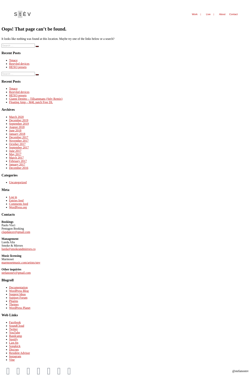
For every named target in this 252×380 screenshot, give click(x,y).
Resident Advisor (19, 353)
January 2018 (17, 133)
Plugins (13, 301)
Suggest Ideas (17, 294)
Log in (13, 197)
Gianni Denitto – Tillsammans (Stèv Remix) (35, 98)
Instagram (15, 356)
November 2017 (19, 140)
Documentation (18, 287)
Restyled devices (19, 63)
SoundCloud (16, 325)
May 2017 (15, 154)
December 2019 (18, 120)
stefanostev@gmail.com (16, 272)
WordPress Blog (19, 290)
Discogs (14, 349)
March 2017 (16, 157)
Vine (12, 359)
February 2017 (18, 161)
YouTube (14, 332)
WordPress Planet (19, 307)
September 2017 (19, 147)
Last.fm (13, 342)
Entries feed (16, 200)
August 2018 (17, 127)
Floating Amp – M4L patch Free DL (31, 102)
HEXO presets (18, 67)
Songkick (14, 346)
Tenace (13, 60)
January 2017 (17, 164)
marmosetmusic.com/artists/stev (21, 262)
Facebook (15, 322)
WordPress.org (18, 207)
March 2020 (16, 116)
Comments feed (18, 203)
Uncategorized (18, 182)
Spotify (13, 339)
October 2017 (17, 144)
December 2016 (18, 167)
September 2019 (19, 123)
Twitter (13, 329)
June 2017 (15, 150)
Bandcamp (15, 336)
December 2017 (18, 137)
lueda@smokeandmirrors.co (18, 249)
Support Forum (18, 297)
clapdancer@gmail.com (16, 232)
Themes (14, 304)
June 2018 (15, 130)
